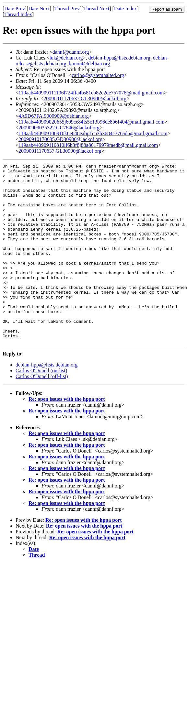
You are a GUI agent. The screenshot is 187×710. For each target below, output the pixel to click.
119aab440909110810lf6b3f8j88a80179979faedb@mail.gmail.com (88, 145)
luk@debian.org (66, 57)
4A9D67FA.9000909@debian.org (53, 116)
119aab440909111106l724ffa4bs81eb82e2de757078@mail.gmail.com (91, 92)
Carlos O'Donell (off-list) (42, 412)
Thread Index (18, 14)
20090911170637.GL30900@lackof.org (84, 98)
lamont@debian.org (89, 63)
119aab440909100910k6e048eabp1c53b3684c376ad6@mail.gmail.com (92, 133)
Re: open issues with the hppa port (67, 435)
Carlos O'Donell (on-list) (41, 406)
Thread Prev (67, 8)
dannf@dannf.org (71, 52)
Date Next (39, 8)
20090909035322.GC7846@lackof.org (58, 127)
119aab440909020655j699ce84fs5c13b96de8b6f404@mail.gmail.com (91, 122)
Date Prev (14, 8)
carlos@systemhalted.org (98, 75)
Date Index (125, 8)
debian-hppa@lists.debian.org (119, 57)
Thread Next (96, 8)
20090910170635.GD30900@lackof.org (60, 139)
